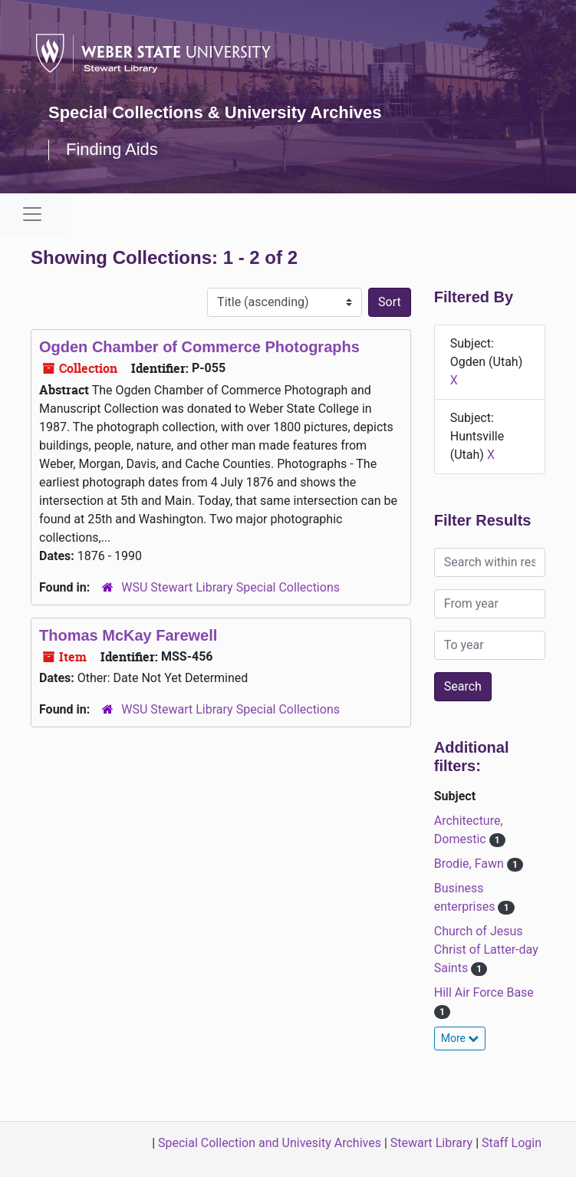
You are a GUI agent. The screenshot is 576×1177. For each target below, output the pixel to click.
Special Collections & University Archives (214, 112)
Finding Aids (112, 149)
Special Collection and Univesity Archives (269, 1143)
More (460, 1038)
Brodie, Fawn (470, 863)
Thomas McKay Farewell (128, 635)
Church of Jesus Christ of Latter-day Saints (486, 949)
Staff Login (511, 1143)
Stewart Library (431, 1143)
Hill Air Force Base (484, 992)
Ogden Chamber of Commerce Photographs (199, 346)
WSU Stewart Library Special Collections (230, 587)
